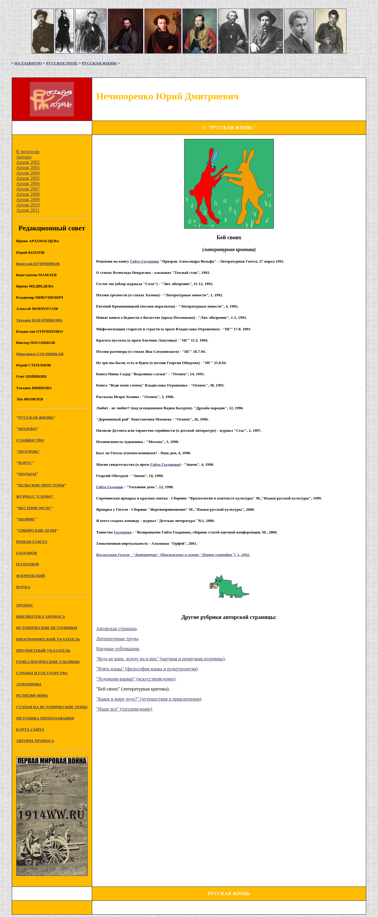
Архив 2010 (28, 204)
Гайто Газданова (144, 261)
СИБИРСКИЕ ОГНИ (37, 530)
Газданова (122, 532)
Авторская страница (116, 628)
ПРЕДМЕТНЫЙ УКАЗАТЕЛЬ (43, 650)
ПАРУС (25, 462)
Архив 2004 (28, 172)
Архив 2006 (28, 183)
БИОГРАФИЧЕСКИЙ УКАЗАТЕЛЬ (48, 639)
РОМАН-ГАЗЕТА (31, 541)
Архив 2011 (28, 210)
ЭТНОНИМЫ (28, 684)
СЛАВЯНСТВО (30, 440)
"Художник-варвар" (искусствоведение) (135, 678)
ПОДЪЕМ (27, 474)
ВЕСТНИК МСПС (34, 508)
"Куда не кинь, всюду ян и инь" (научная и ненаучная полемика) (160, 658)
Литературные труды (117, 638)
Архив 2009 (28, 199)
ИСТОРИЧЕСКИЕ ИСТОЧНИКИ (46, 627)
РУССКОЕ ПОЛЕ (62, 63)
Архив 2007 (28, 188)
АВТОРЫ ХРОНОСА (35, 740)
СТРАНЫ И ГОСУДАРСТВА (42, 673)
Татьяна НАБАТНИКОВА (39, 320)
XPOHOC (24, 605)
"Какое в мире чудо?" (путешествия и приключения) (148, 698)
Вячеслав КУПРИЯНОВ (38, 263)
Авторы (24, 156)
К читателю (28, 151)
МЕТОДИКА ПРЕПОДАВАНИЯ (45, 718)
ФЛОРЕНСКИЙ (30, 575)
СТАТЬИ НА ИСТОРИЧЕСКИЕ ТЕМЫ (51, 707)
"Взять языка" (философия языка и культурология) (147, 668)
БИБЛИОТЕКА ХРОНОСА (40, 616)
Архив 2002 (28, 162)
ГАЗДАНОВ (26, 553)
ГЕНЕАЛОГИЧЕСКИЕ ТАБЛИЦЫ (48, 661)
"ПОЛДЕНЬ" (28, 451)
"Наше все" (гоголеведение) (124, 708)
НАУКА (23, 587)
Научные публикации (117, 648)
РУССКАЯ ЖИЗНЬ (99, 63)
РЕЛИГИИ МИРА (32, 695)
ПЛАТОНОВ (27, 564)
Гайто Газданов (109, 487)
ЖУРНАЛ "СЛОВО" (35, 496)
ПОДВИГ (26, 519)
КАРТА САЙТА (30, 729)
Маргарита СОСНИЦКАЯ (39, 354)
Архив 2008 (28, 194)
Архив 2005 (28, 178)
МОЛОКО (27, 428)
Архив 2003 (28, 167)
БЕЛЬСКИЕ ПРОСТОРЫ (41, 485)
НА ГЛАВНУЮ (28, 63)
